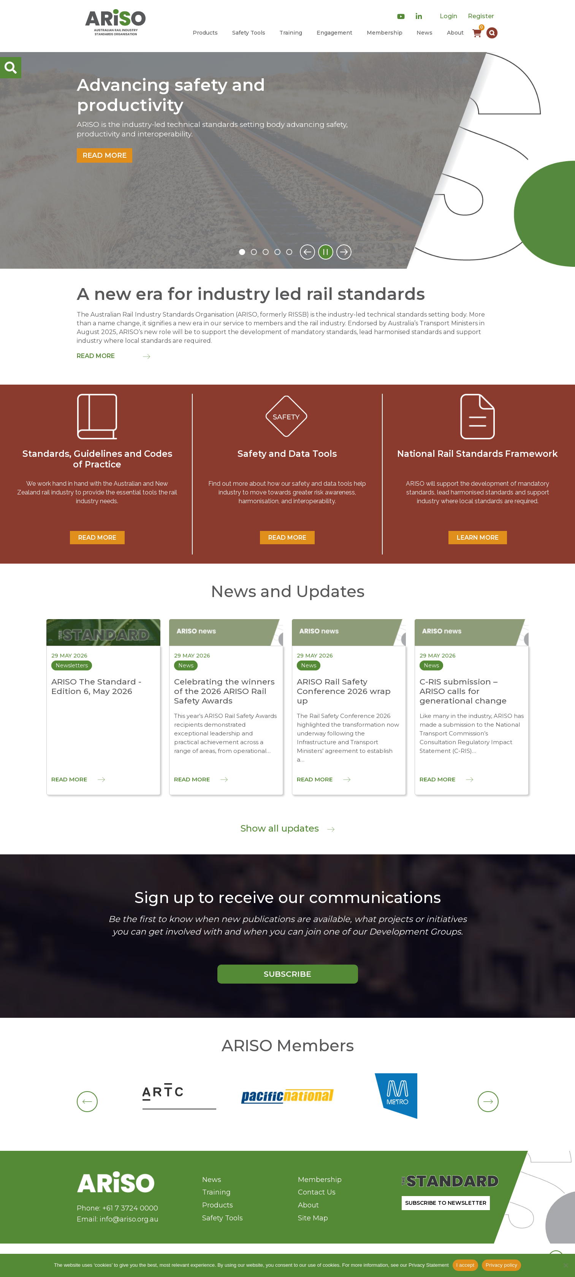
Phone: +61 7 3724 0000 (117, 1208)
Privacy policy (501, 1265)
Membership (384, 32)
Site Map (313, 1218)
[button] (492, 33)
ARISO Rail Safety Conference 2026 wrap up (344, 691)
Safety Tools (248, 32)
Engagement (334, 32)
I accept (465, 1265)
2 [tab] (254, 252)
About (455, 32)
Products (205, 32)
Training (290, 32)
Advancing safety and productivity (171, 95)
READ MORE (97, 537)
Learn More (478, 537)
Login (448, 16)
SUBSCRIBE (287, 974)
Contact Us (317, 1192)
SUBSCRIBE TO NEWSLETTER (445, 1202)
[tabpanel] (287, 160)
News (424, 32)
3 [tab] (266, 252)
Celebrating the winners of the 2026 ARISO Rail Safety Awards (224, 691)
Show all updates (287, 828)
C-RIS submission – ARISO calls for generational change (463, 691)
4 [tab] (277, 252)
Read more (104, 155)
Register (481, 16)
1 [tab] (242, 252)
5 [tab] (289, 252)
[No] (565, 1265)
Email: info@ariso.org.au (117, 1219)
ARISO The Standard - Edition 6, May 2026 (96, 686)
